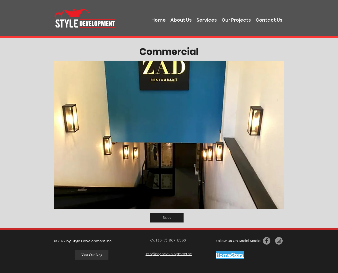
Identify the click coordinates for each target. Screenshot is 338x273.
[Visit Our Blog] (91, 255)
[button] (169, 135)
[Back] (167, 217)
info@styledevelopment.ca (169, 253)
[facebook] (266, 241)
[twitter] (279, 241)
